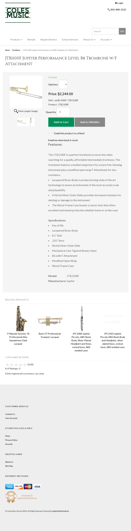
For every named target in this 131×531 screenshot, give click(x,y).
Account (106, 39)
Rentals (31, 39)
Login (119, 3)
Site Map (9, 466)
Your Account (11, 418)
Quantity (51, 112)
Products (16, 39)
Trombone (16, 50)
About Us (89, 39)
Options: (53, 84)
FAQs (7, 436)
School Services (70, 39)
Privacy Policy (11, 440)
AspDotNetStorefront (60, 511)
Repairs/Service (48, 39)
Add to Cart (61, 122)
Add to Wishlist (89, 122)
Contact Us (10, 414)
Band (7, 50)
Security (9, 444)
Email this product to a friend (69, 133)
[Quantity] (63, 111)
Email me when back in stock (63, 140)
